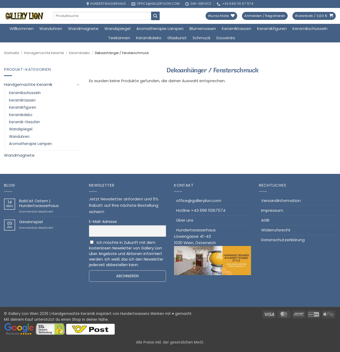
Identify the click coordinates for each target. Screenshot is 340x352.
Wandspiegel (117, 28)
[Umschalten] (78, 85)
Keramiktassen (236, 28)
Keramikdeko (149, 38)
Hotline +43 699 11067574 (201, 210)
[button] (264, 16)
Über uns (184, 220)
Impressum (272, 210)
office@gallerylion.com (198, 200)
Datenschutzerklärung (283, 240)
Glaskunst (177, 38)
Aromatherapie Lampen (160, 28)
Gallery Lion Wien (23, 313)
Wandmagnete (83, 28)
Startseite (11, 53)
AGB (265, 220)
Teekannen (119, 38)
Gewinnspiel (31, 221)
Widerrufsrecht (276, 230)
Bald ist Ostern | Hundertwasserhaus (39, 203)
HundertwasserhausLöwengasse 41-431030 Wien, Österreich (212, 251)
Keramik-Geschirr (24, 122)
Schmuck (201, 38)
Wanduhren (50, 28)
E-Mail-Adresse (103, 221)
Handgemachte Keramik (44, 53)
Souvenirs (225, 38)
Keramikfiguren (272, 28)
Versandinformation (281, 200)
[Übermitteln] (155, 16)
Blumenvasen (202, 28)
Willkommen (21, 28)
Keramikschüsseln (310, 28)
